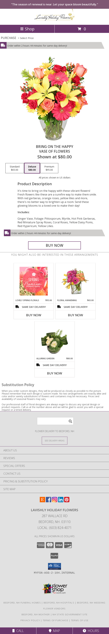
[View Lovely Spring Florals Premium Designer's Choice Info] (34, 281)
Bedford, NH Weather (36, 614)
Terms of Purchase (55, 620)
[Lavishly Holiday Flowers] (54, 19)
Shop (27, 29)
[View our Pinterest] (66, 501)
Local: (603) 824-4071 (55, 527)
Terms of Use (80, 620)
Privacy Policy (30, 620)
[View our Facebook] (48, 501)
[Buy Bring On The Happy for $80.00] (54, 245)
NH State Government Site (70, 614)
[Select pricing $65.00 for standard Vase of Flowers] (15, 168)
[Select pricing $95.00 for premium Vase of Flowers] (49, 168)
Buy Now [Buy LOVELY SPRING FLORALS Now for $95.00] (33, 315)
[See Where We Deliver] (54, 440)
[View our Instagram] (54, 501)
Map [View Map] (54, 630)
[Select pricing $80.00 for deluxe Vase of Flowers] (32, 168)
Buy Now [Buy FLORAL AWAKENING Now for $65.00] (75, 315)
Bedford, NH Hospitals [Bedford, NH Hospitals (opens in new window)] (59, 602)
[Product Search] (55, 421)
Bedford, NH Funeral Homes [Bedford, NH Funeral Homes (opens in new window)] (22, 602)
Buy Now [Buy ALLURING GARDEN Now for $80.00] (54, 373)
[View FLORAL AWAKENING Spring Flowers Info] (75, 281)
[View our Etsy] (42, 501)
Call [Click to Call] (18, 630)
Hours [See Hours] (91, 630)
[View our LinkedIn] (60, 501)
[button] (54, 566)
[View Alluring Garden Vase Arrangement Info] (54, 339)
